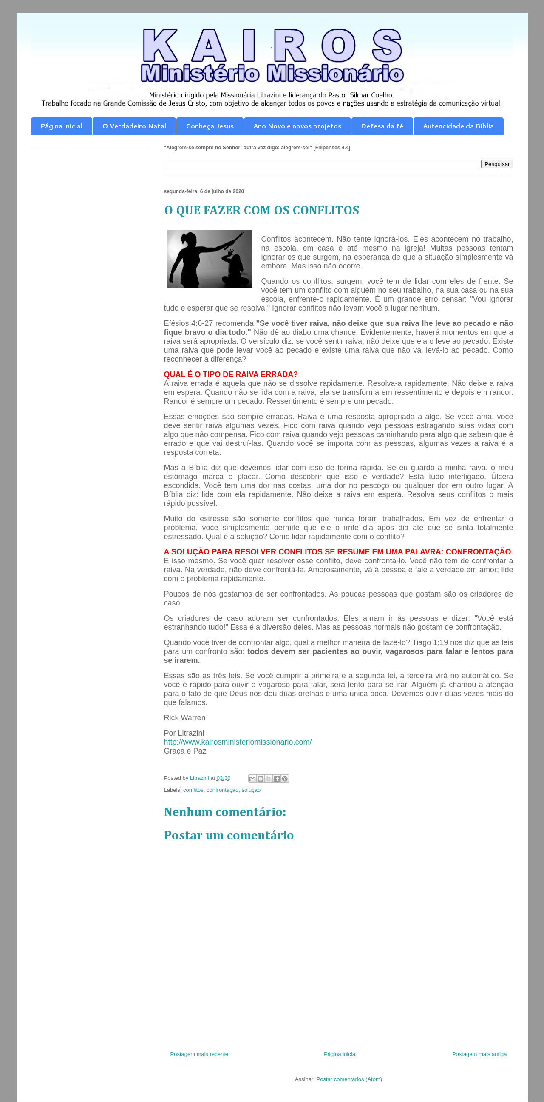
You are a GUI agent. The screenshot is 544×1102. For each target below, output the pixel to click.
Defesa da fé (382, 126)
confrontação (222, 790)
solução (251, 790)
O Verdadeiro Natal (134, 126)
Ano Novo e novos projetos (297, 126)
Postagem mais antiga (479, 1054)
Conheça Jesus (210, 126)
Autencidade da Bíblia (458, 126)
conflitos (193, 790)
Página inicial (61, 126)
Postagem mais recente (199, 1054)
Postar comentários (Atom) (349, 1079)
